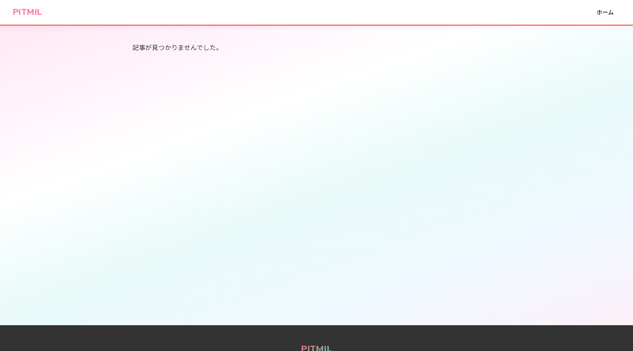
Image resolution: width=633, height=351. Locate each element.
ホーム (605, 12)
